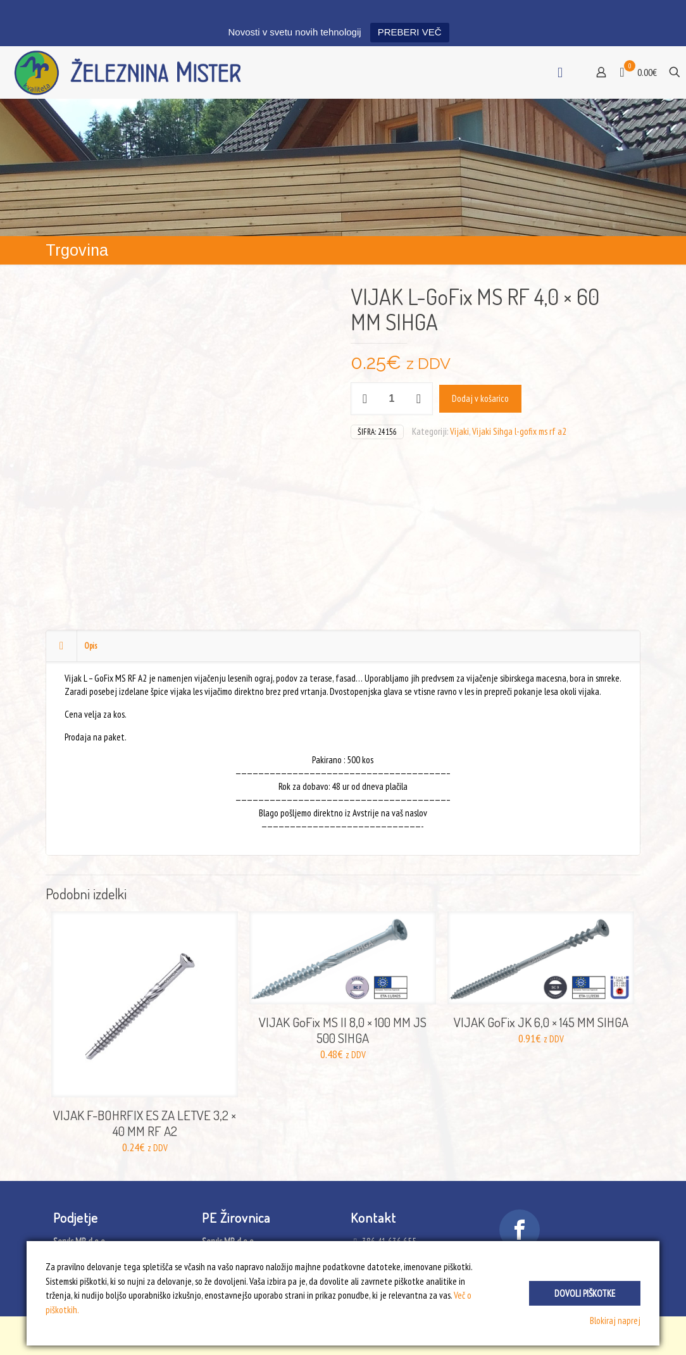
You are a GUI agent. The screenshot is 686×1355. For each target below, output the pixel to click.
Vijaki (459, 431)
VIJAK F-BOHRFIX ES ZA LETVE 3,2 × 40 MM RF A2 (144, 1122)
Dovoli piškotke (584, 1293)
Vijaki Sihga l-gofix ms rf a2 (519, 431)
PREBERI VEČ (410, 32)
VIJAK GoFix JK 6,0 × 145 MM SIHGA (541, 1021)
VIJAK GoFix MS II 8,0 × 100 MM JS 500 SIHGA (343, 1029)
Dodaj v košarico (480, 398)
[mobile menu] (560, 72)
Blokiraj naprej (615, 1320)
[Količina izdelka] (392, 398)
